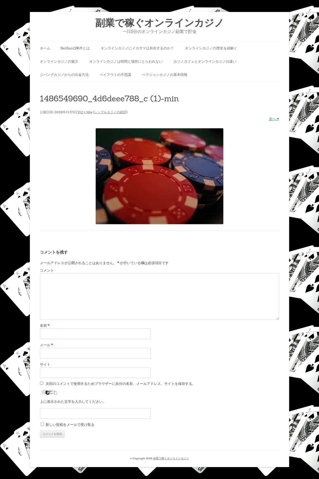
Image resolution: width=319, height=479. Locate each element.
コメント (47, 270)
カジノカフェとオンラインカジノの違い (204, 61)
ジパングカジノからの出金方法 (64, 74)
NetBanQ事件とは (75, 48)
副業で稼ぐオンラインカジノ (159, 23)
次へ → (274, 119)
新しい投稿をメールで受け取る (70, 424)
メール (46, 345)
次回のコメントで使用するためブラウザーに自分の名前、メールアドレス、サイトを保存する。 (121, 383)
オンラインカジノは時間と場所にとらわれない (125, 61)
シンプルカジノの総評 (110, 112)
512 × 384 (84, 112)
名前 (45, 325)
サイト (45, 364)
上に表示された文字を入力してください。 (73, 401)
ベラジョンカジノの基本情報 (164, 74)
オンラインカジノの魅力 (59, 61)
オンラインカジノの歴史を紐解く (211, 48)
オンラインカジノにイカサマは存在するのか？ (137, 48)
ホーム (45, 48)
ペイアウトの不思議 (115, 74)
